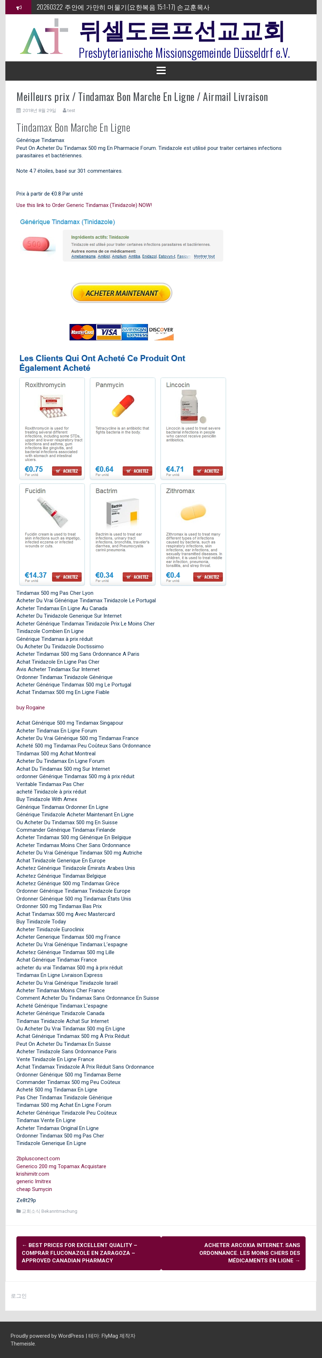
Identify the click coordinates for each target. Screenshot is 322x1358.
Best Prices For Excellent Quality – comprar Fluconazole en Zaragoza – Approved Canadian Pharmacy (79, 1253)
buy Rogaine (30, 707)
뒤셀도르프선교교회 (182, 28)
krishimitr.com (32, 1174)
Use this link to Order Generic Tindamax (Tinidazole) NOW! (84, 205)
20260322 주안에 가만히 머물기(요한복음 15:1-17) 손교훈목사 (123, 6)
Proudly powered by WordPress (48, 1335)
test (71, 110)
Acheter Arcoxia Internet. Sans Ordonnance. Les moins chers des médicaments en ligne (249, 1253)
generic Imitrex (33, 1181)
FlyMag (110, 1335)
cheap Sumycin (34, 1189)
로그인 (19, 1295)
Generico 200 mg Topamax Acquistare (61, 1166)
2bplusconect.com (38, 1158)
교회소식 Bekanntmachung (49, 1211)
